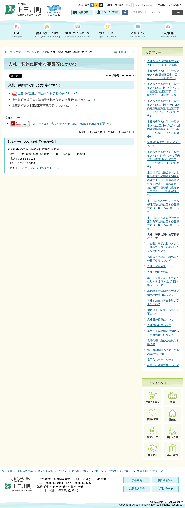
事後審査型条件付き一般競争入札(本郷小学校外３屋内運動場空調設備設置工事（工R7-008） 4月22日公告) (163, 159)
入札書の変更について (160, 319)
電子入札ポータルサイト (161, 359)
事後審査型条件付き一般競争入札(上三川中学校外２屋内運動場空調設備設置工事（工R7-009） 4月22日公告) (163, 129)
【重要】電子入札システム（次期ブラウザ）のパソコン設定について (163, 247)
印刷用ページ (126, 52)
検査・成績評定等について (163, 365)
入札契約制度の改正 (159, 271)
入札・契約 (41, 52)
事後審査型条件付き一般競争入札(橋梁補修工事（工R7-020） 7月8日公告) (163, 74)
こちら (95, 99)
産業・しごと (23, 52)
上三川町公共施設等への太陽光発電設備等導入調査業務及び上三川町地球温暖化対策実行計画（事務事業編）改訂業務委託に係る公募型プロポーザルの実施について (163, 183)
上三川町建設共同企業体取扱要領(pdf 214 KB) (45, 93)
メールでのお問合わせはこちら (40, 167)
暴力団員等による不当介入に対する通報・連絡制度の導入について (163, 281)
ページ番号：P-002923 (120, 75)
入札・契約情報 (156, 266)
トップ (8, 52)
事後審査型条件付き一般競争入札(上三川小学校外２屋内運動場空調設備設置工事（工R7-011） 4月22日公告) (163, 108)
